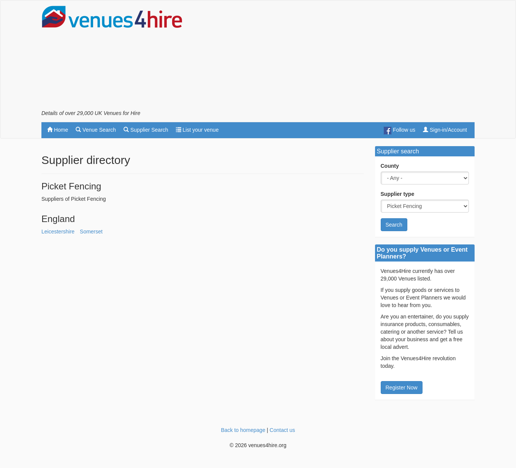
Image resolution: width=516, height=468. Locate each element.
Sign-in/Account (445, 130)
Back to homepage (243, 430)
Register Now (402, 387)
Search (394, 225)
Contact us (282, 430)
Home (57, 130)
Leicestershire (57, 231)
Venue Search (96, 130)
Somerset (91, 231)
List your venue (197, 130)
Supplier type (398, 194)
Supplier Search (145, 130)
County (390, 166)
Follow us (399, 130)
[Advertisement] (336, 57)
